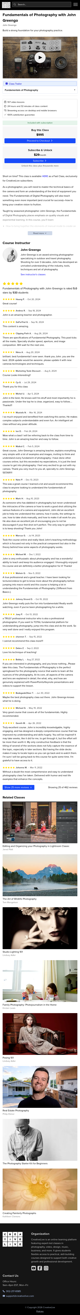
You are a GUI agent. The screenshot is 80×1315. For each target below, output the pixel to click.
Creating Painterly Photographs (19, 1213)
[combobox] (41, 4)
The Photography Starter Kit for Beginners (25, 1163)
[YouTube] (33, 1268)
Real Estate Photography (16, 1110)
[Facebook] (39, 1268)
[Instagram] (46, 1268)
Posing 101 (8, 1057)
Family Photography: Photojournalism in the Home (30, 1004)
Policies (40, 1311)
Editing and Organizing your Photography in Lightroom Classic (36, 846)
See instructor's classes (33, 274)
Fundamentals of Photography (21, 90)
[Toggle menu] (75, 4)
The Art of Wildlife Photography (20, 898)
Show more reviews (18, 787)
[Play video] (40, 57)
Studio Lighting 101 (13, 951)
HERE (45, 176)
